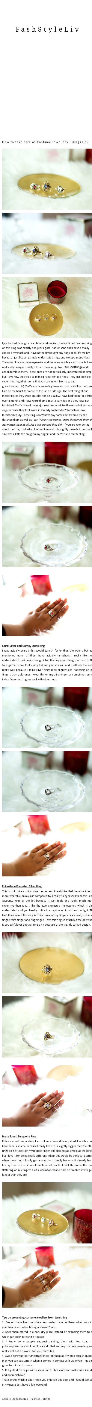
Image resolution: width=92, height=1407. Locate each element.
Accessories (20, 1399)
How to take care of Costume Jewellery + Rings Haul (46, 142)
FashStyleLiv (48, 29)
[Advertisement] (46, 92)
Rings (46, 1399)
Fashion (35, 1399)
